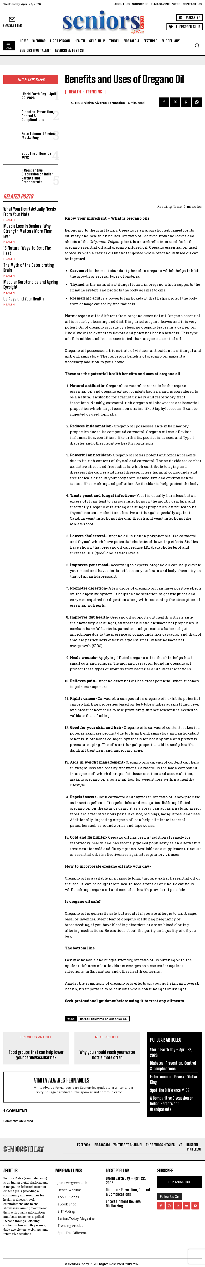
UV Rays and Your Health (23, 298)
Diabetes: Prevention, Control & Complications (173, 1065)
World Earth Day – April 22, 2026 (39, 96)
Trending (94, 92)
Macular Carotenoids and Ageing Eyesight (30, 284)
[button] (197, 45)
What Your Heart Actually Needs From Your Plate (29, 211)
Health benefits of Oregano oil (103, 1019)
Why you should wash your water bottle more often (107, 1055)
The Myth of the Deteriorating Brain (28, 267)
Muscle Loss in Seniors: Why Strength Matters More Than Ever (27, 231)
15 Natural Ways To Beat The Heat (27, 250)
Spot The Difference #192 (36, 155)
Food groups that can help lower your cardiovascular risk (36, 1055)
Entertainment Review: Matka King (39, 135)
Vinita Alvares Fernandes (104, 103)
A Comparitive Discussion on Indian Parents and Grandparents (38, 176)
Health (9, 219)
